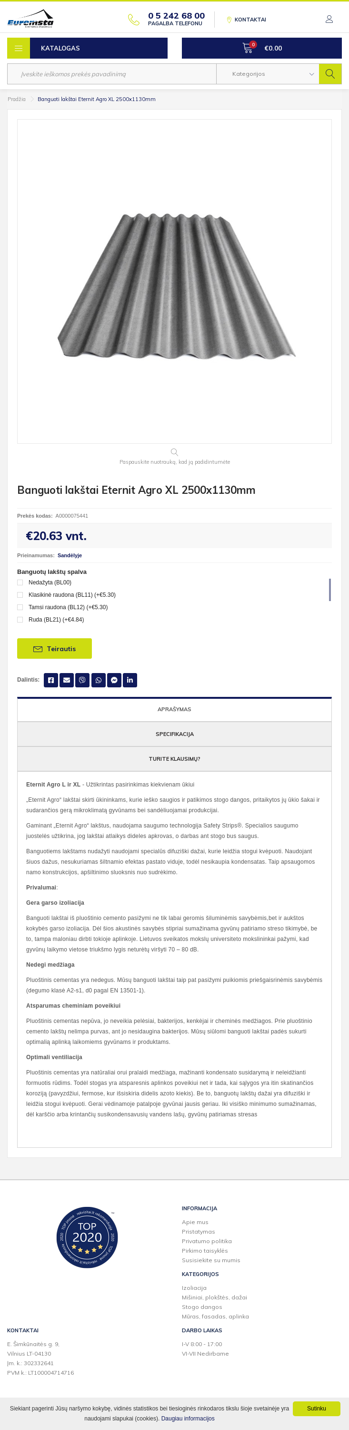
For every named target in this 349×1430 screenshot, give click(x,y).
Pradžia (17, 99)
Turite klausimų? (174, 759)
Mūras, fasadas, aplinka (215, 1316)
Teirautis (54, 648)
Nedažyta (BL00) (50, 582)
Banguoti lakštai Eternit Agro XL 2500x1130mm (97, 99)
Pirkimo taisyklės (205, 1250)
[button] (268, 73)
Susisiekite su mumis (211, 1260)
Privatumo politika (207, 1241)
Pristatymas (198, 1231)
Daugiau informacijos (188, 1418)
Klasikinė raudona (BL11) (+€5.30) (72, 595)
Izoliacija (194, 1287)
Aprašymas (174, 709)
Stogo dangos (202, 1306)
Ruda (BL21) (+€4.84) (56, 619)
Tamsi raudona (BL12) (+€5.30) (68, 607)
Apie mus (195, 1222)
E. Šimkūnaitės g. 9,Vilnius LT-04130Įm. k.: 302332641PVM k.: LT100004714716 (40, 1358)
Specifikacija (175, 734)
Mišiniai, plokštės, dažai (214, 1297)
